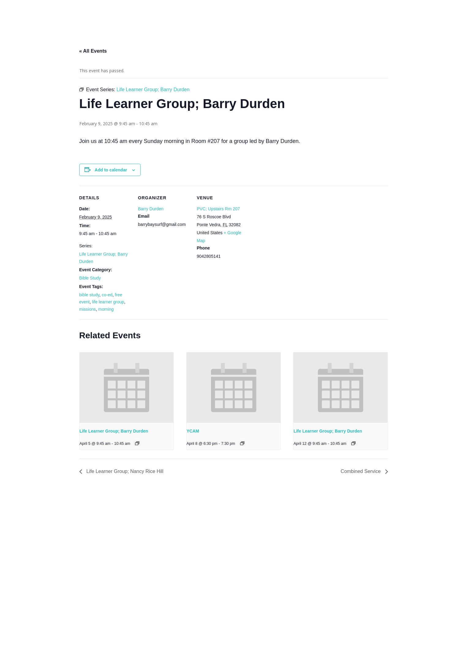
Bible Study (90, 278)
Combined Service (361, 471)
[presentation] (127, 387)
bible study (89, 294)
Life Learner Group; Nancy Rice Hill (124, 471)
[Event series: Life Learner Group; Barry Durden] (137, 443)
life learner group (108, 301)
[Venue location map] (288, 228)
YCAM (192, 431)
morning (106, 309)
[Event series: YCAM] (242, 443)
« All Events (93, 51)
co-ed (107, 294)
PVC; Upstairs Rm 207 (218, 208)
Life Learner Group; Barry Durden (114, 431)
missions (87, 309)
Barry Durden (151, 208)
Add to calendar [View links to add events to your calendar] (111, 169)
